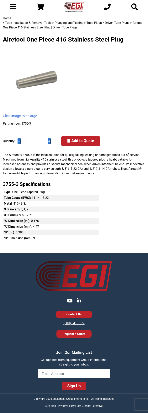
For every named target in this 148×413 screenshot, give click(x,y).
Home (7, 18)
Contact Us (74, 314)
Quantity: (9, 141)
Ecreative (97, 405)
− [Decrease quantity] (19, 141)
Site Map (50, 405)
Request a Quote (74, 334)
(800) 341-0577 (73, 323)
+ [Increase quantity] (49, 141)
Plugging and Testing (69, 23)
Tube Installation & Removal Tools (28, 23)
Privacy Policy (66, 405)
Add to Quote (80, 140)
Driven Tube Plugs (117, 23)
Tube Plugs (94, 23)
